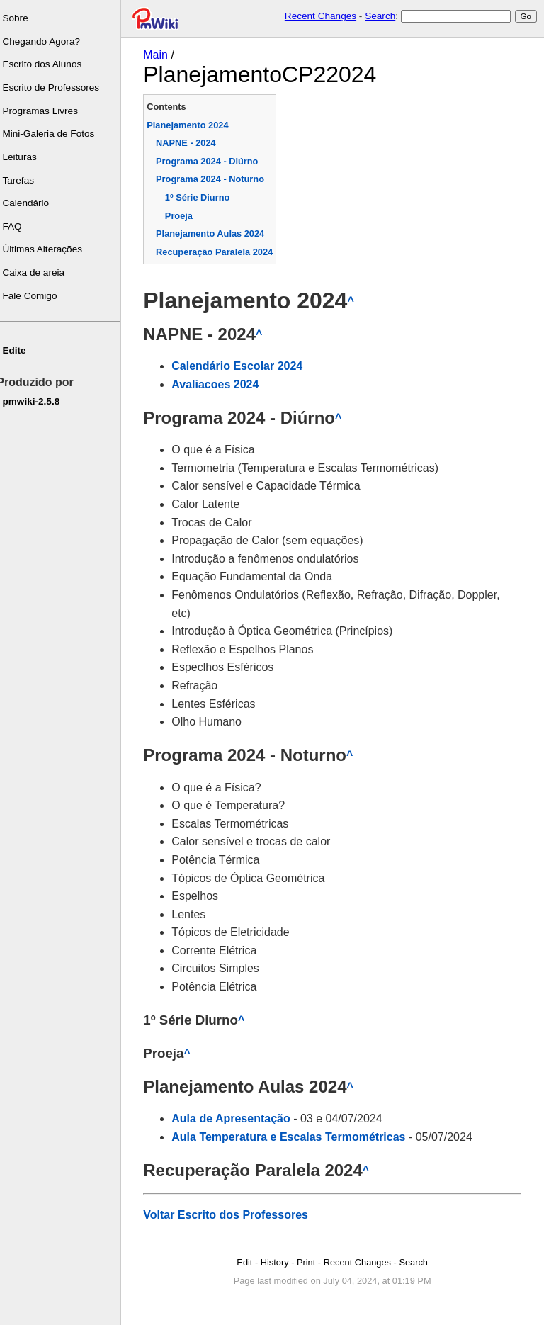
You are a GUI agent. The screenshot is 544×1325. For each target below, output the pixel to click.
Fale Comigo (33, 296)
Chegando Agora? (45, 41)
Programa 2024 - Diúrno (210, 161)
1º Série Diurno (201, 197)
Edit (246, 1262)
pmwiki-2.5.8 (34, 401)
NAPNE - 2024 (189, 142)
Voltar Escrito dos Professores (229, 1215)
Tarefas (22, 180)
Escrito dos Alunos (45, 64)
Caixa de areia (37, 272)
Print (307, 1262)
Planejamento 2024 (191, 125)
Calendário (29, 203)
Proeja (182, 215)
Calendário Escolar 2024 (240, 366)
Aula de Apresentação (234, 1118)
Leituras (23, 157)
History (276, 1262)
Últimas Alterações (46, 249)
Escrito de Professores (54, 87)
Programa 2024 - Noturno (213, 179)
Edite (17, 350)
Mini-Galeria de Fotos (52, 133)
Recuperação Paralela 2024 (217, 252)
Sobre (18, 18)
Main (159, 55)
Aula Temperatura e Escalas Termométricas (292, 1137)
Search (380, 16)
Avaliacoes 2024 (218, 384)
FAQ (15, 226)
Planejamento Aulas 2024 (213, 233)
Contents (169, 106)
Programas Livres (43, 111)
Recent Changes (320, 16)
